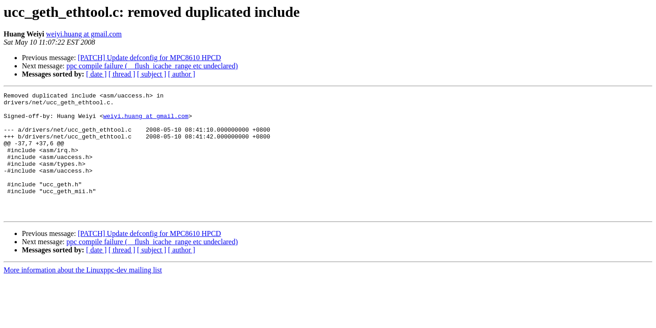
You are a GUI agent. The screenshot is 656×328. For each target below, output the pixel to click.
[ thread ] (121, 74)
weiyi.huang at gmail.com (84, 34)
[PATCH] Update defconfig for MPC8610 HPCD (149, 58)
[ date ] (96, 74)
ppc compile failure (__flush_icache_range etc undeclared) (152, 66)
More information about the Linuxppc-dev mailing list (83, 294)
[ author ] (181, 74)
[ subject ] (151, 74)
